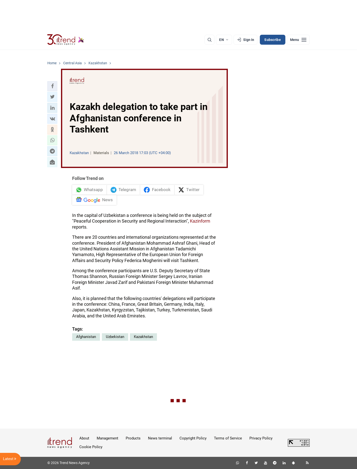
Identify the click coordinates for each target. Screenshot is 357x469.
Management (107, 438)
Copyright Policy (193, 438)
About (84, 438)
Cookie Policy (90, 447)
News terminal (160, 438)
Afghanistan (86, 337)
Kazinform (200, 221)
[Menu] (298, 40)
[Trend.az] (65, 39)
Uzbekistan (115, 337)
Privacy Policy (260, 438)
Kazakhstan (143, 337)
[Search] (209, 40)
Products (133, 438)
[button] (52, 86)
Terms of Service (228, 438)
